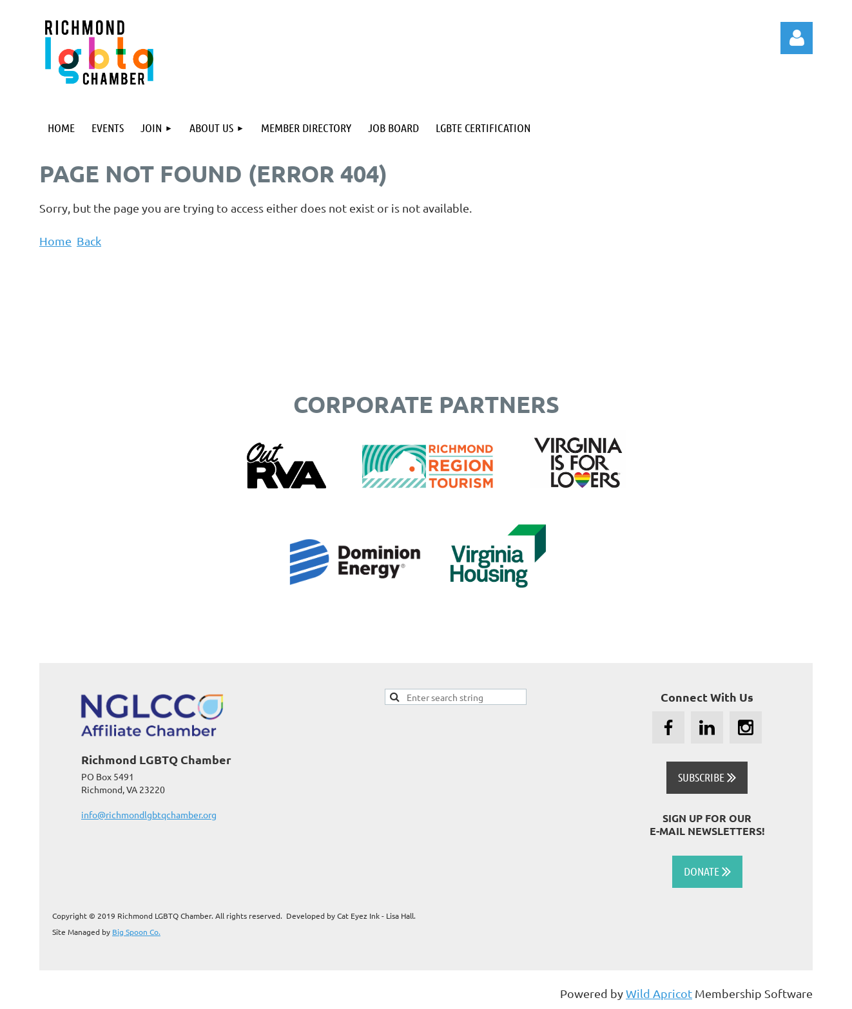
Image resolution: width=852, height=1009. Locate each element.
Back (89, 240)
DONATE (707, 871)
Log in (796, 38)
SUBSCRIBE (707, 777)
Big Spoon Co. (136, 932)
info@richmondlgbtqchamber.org (149, 814)
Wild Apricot (659, 993)
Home (55, 240)
